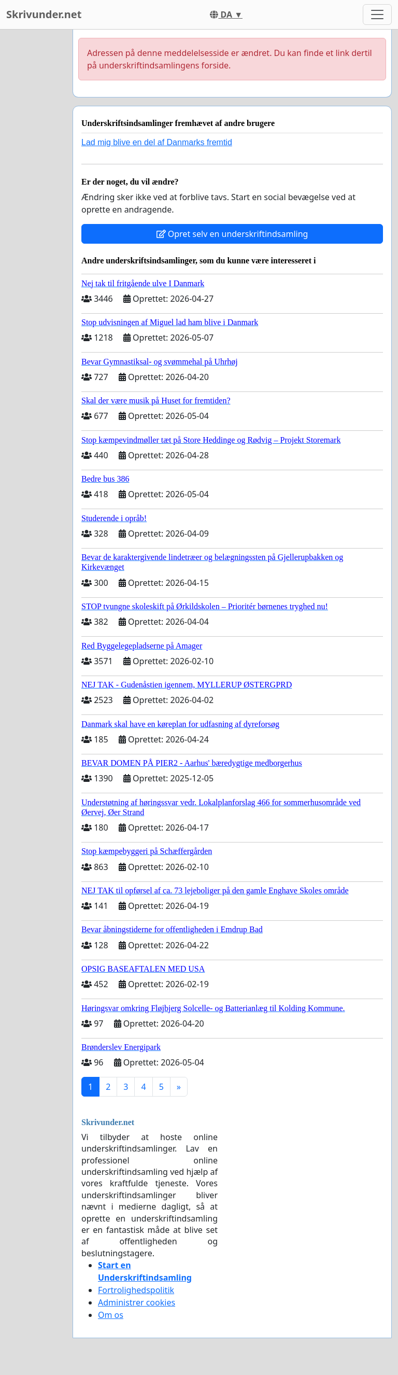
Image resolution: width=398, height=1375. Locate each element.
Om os (110, 1315)
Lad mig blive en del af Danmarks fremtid (156, 142)
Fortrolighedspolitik (136, 1290)
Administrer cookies (136, 1302)
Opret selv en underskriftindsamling (232, 234)
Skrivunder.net (43, 14)
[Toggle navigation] (377, 14)
